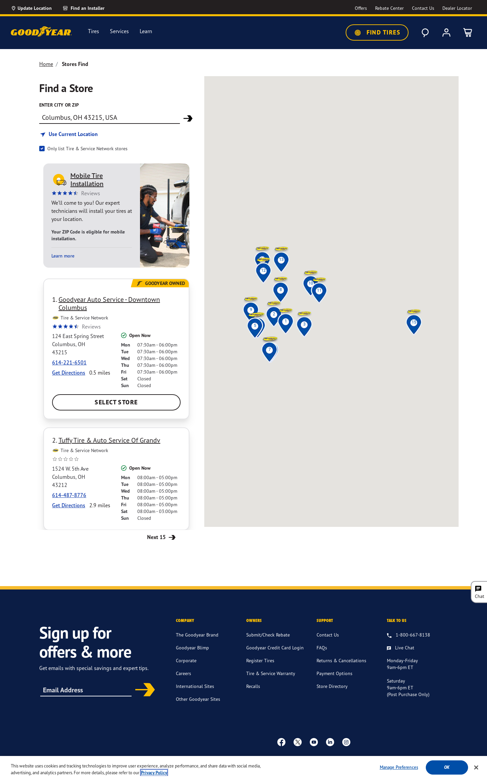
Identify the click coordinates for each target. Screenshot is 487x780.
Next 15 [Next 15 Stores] (162, 536)
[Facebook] (281, 741)
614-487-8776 (69, 495)
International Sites (195, 686)
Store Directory (332, 686)
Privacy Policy (288, 758)
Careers (183, 673)
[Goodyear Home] (41, 31)
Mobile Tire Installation (86, 180)
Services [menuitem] (119, 31)
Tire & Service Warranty (270, 673)
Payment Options (334, 673)
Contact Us (328, 635)
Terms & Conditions (248, 758)
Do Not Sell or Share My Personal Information (378, 758)
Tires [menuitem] (93, 31)
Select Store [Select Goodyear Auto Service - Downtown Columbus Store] (116, 402)
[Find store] (109, 117)
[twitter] (298, 741)
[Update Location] (31, 8)
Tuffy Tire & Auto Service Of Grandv (109, 440)
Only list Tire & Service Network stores (87, 148)
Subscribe (143, 690)
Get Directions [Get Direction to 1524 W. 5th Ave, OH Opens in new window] (68, 505)
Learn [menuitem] (146, 31)
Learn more (62, 256)
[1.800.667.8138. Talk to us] (408, 635)
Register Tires (260, 660)
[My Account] (446, 32)
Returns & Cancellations (341, 660)
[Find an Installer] (91, 8)
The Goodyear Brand (197, 635)
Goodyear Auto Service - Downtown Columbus (109, 303)
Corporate (186, 660)
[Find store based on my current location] (68, 134)
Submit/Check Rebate (268, 635)
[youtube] (314, 741)
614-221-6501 (69, 362)
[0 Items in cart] (468, 32)
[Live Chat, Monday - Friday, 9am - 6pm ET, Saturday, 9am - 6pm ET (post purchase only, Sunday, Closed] (400, 648)
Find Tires (377, 32)
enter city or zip (59, 105)
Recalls (253, 686)
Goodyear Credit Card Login (275, 647)
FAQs (322, 647)
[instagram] (346, 741)
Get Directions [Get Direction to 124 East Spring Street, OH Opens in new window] (68, 372)
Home (46, 64)
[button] (285, 321)
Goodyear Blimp (192, 647)
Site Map (317, 758)
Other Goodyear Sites (198, 699)
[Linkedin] (330, 741)
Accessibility (210, 758)
